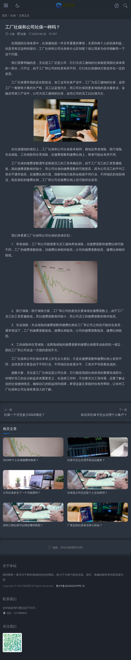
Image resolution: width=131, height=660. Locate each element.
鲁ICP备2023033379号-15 (70, 586)
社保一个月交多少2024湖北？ (24, 415)
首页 (4, 15)
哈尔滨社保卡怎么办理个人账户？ (104, 415)
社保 (13, 15)
